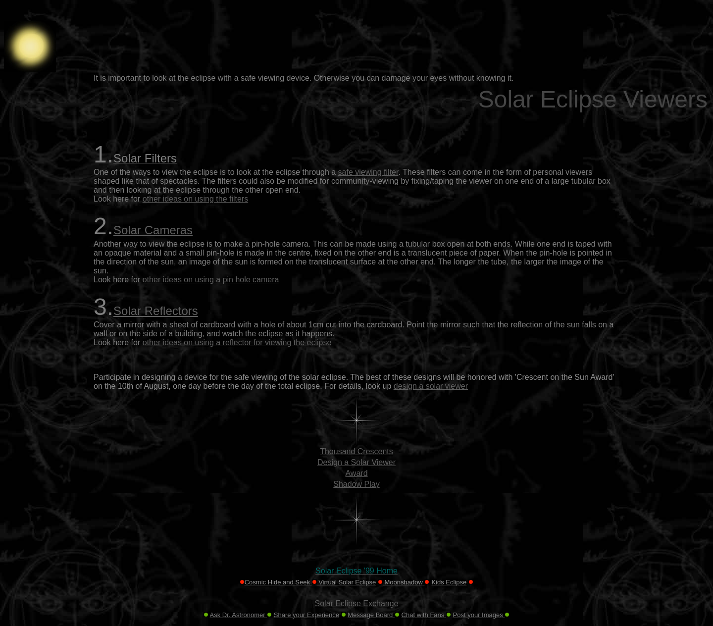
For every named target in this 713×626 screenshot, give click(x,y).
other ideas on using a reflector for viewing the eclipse (237, 342)
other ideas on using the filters (195, 199)
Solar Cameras (153, 230)
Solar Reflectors (155, 310)
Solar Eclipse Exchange (357, 603)
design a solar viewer (431, 386)
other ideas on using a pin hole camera (211, 279)
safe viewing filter (368, 172)
